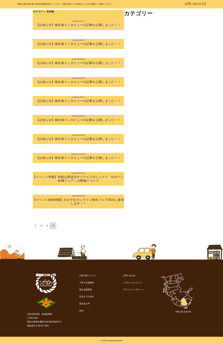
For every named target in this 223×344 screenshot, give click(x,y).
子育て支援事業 (86, 282)
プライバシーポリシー (133, 289)
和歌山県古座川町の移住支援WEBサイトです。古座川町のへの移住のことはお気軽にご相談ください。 (65, 4)
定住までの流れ (86, 296)
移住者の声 (84, 303)
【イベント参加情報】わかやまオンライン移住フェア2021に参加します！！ (78, 201)
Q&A (81, 310)
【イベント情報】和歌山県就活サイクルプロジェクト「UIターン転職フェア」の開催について (78, 179)
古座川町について (87, 275)
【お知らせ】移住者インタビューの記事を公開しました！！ (78, 25)
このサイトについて (132, 282)
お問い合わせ (129, 275)
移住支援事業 (85, 289)
